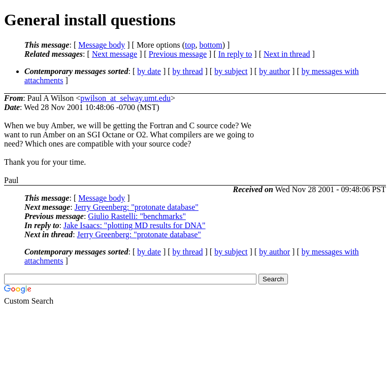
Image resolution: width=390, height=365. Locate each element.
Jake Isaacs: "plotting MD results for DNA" (134, 225)
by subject (230, 71)
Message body (101, 45)
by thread (188, 71)
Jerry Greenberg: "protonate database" (137, 207)
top (190, 45)
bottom (210, 45)
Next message (114, 54)
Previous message (178, 54)
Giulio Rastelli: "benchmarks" (137, 216)
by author (274, 71)
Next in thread (287, 54)
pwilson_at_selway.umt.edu (125, 98)
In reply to (235, 54)
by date (149, 71)
